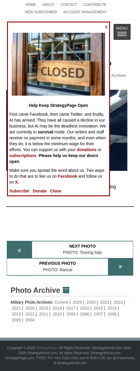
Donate (39, 191)
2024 (91, 302)
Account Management (85, 12)
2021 (16, 308)
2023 (104, 302)
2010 (57, 314)
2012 (29, 314)
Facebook (67, 176)
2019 (43, 308)
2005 (16, 320)
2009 (71, 314)
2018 (57, 308)
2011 (43, 314)
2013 (16, 314)
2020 (29, 308)
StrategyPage (46, 348)
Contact (69, 5)
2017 (71, 308)
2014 (111, 308)
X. (17, 182)
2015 (98, 308)
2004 (29, 320)
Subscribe (19, 191)
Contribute (95, 5)
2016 (84, 308)
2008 (84, 314)
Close (55, 191)
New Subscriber (41, 12)
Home (31, 5)
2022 (118, 302)
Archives (116, 75)
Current (61, 302)
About (48, 5)
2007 (98, 314)
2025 (77, 302)
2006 (111, 314)
